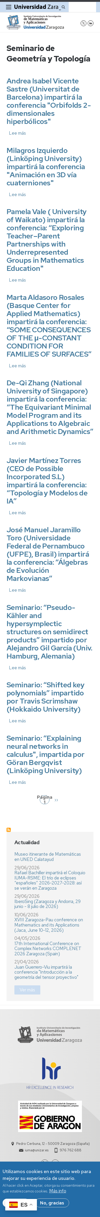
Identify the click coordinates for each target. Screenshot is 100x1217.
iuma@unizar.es (36, 1150)
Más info (57, 1193)
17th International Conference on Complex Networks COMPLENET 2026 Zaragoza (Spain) (47, 949)
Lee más (17, 133)
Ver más (27, 990)
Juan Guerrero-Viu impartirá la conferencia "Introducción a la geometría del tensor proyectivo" (46, 972)
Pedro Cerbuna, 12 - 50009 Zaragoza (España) (53, 1143)
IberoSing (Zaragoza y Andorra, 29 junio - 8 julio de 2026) (47, 904)
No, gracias (52, 1205)
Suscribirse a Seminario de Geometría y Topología (9, 830)
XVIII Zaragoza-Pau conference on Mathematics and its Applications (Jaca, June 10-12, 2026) (48, 925)
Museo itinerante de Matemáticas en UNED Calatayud (47, 856)
